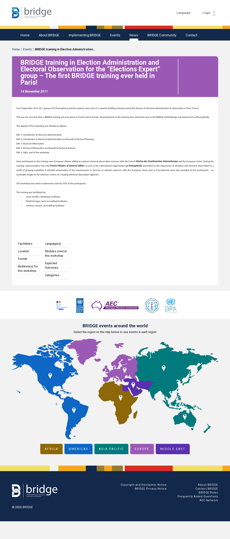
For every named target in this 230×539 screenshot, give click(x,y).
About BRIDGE (49, 35)
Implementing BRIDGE (85, 35)
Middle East (172, 449)
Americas (78, 449)
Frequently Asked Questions (198, 496)
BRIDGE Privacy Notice (151, 488)
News (134, 35)
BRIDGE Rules (208, 492)
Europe (142, 449)
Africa (51, 449)
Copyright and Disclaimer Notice (144, 484)
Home (25, 35)
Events (115, 35)
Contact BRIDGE (206, 488)
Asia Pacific (111, 449)
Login (209, 13)
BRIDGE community (161, 35)
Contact (191, 35)
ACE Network (209, 500)
